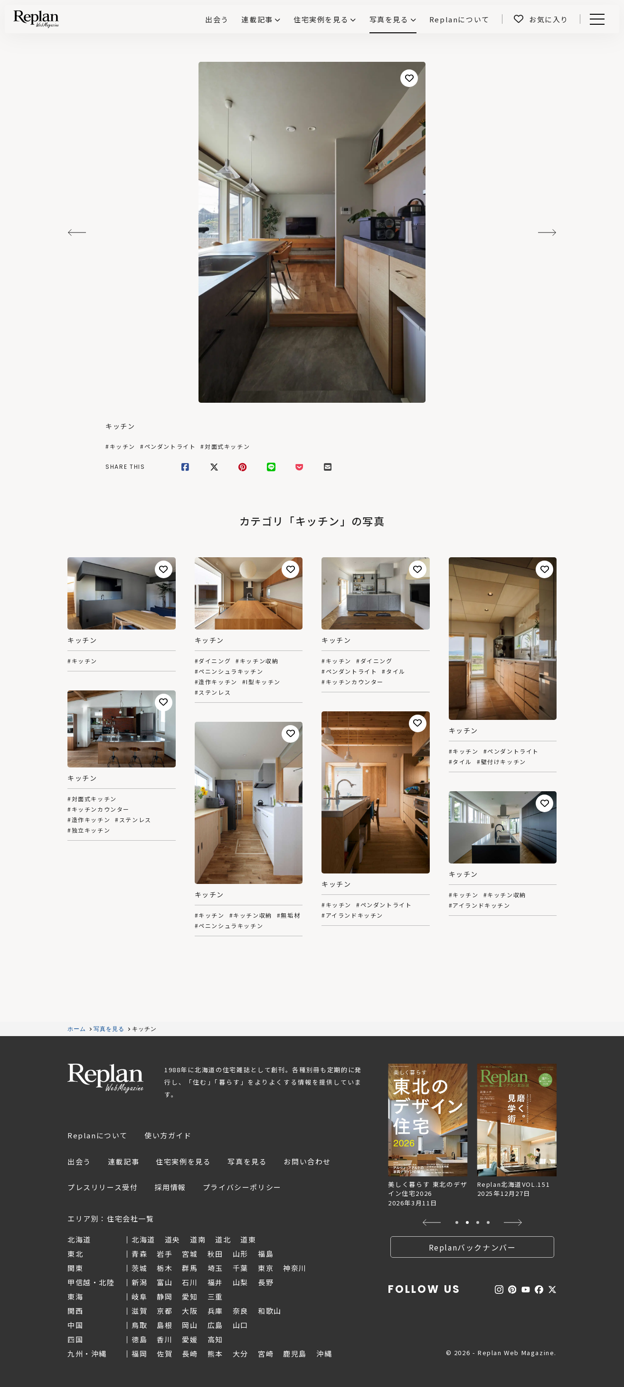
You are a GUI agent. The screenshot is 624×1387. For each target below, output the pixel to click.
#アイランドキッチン (352, 915)
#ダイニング (213, 661)
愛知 (190, 1296)
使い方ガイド (168, 1135)
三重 (215, 1296)
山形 (240, 1253)
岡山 (190, 1325)
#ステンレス (213, 692)
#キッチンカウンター (352, 682)
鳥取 (139, 1325)
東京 (266, 1267)
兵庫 (215, 1310)
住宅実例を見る (321, 19)
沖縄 (324, 1353)
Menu (595, 19)
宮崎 (266, 1353)
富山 (164, 1282)
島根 (164, 1325)
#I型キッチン (261, 682)
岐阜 (139, 1296)
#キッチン (120, 446)
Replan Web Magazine (105, 1078)
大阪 (190, 1310)
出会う (79, 1161)
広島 (215, 1325)
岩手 (164, 1253)
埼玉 (215, 1267)
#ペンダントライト (168, 446)
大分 (240, 1353)
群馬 (190, 1267)
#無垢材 (288, 915)
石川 (190, 1282)
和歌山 (270, 1310)
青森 (139, 1253)
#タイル (393, 671)
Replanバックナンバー (472, 1247)
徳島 (139, 1339)
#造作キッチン (216, 682)
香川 (164, 1339)
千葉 (240, 1267)
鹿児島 (295, 1353)
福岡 (139, 1353)
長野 (266, 1282)
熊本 (215, 1353)
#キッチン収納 (257, 661)
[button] (432, 1222)
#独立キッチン (88, 830)
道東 (248, 1239)
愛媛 (190, 1339)
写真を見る (389, 19)
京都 (164, 1310)
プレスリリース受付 (102, 1187)
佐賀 (164, 1353)
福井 (215, 1282)
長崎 (190, 1353)
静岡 (164, 1296)
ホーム (76, 1029)
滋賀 (139, 1310)
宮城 (190, 1253)
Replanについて (97, 1135)
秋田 (215, 1253)
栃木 (164, 1267)
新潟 (139, 1282)
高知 (215, 1339)
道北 (223, 1239)
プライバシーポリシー (242, 1187)
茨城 (139, 1267)
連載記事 (257, 19)
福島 (266, 1253)
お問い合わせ (307, 1161)
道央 (172, 1239)
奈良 (240, 1310)
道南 (198, 1239)
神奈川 (295, 1267)
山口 (240, 1325)
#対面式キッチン (225, 446)
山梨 (240, 1282)
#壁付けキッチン (501, 762)
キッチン (120, 426)
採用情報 (170, 1187)
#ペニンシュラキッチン (229, 671)
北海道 (143, 1239)
